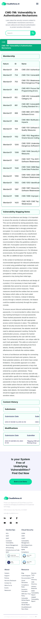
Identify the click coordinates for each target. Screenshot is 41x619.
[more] (37, 4)
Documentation (26, 578)
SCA (7, 533)
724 (16, 75)
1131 (16, 129)
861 (16, 105)
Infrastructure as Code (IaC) (12, 551)
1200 (17, 145)
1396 (17, 196)
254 (16, 70)
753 (16, 82)
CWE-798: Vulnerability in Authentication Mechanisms (17, 47)
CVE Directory (34, 578)
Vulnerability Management (25, 542)
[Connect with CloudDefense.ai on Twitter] (13, 518)
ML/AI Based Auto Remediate (26, 546)
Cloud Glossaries (24, 581)
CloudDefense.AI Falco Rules (26, 608)
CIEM (23, 536)
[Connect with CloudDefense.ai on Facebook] (19, 518)
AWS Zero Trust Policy (26, 595)
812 (16, 97)
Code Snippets (25, 575)
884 (16, 121)
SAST (7, 536)
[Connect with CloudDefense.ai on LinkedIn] (7, 518)
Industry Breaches (34, 587)
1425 (17, 203)
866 (16, 113)
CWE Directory (34, 583)
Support (7, 575)
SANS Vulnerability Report (35, 593)
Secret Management (12, 545)
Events (7, 588)
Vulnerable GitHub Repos (25, 599)
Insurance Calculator (24, 590)
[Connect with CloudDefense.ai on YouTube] (7, 523)
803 (16, 90)
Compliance (25, 552)
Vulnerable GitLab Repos (25, 603)
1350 (16, 176)
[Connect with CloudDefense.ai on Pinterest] (13, 523)
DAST (7, 538)
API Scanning (10, 547)
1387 (16, 189)
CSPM (23, 533)
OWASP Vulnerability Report (35, 599)
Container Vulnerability (9, 542)
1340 (17, 168)
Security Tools (33, 574)
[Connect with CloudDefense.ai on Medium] (19, 523)
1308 (17, 152)
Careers (7, 573)
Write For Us (8, 585)
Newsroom (8, 590)
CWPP (23, 538)
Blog (22, 573)
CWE (3, 42)
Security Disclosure (10, 580)
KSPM (23, 549)
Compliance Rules (25, 586)
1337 (16, 160)
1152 (16, 137)
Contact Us (8, 583)
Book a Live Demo (20, 482)
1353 (16, 183)
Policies (7, 578)
